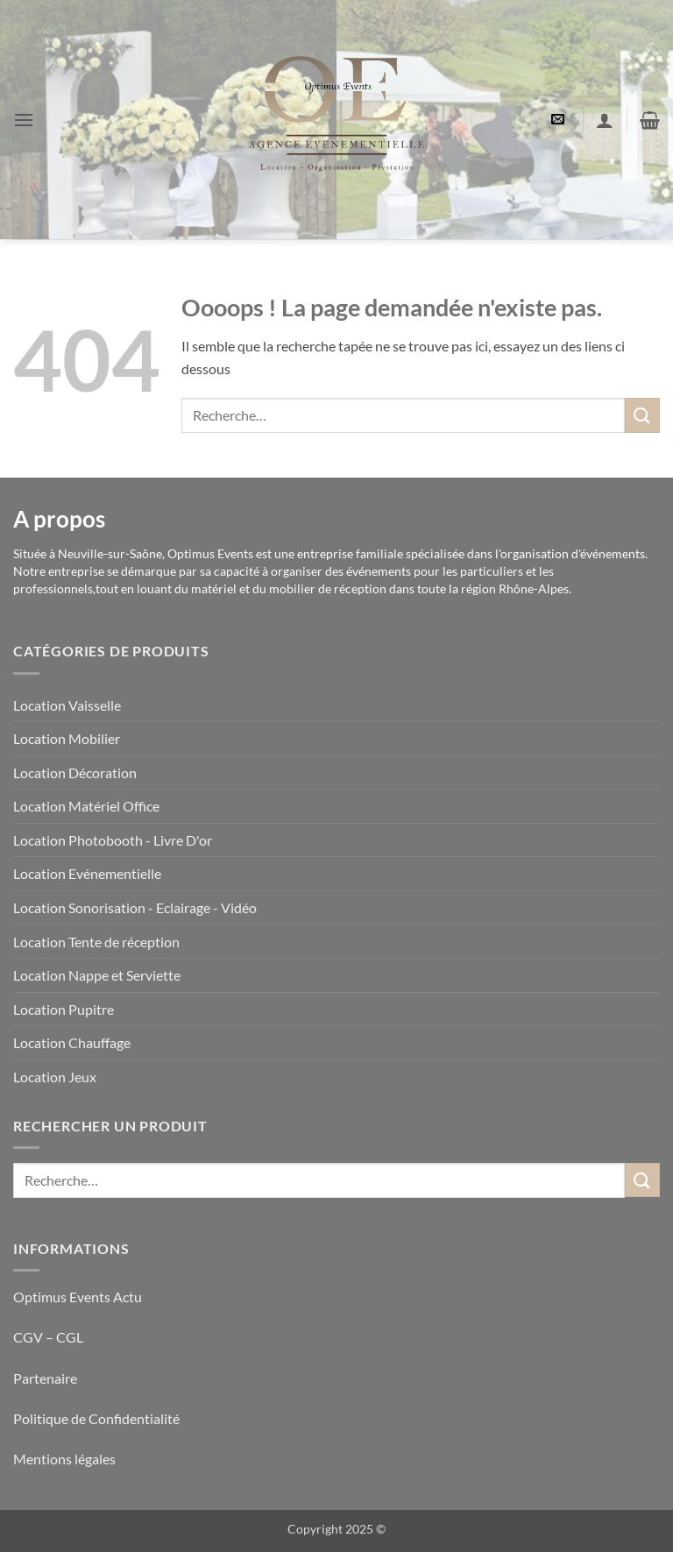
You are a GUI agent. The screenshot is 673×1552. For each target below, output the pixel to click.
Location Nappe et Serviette (97, 975)
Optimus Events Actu (77, 1296)
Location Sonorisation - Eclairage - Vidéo (135, 907)
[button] (23, 119)
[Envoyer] (642, 415)
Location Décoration (75, 772)
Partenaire (46, 1378)
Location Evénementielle (87, 873)
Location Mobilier (66, 738)
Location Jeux (54, 1076)
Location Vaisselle (67, 705)
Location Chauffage (72, 1042)
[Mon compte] (604, 120)
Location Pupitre (63, 1009)
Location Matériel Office (86, 805)
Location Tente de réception (96, 941)
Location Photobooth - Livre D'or (112, 840)
